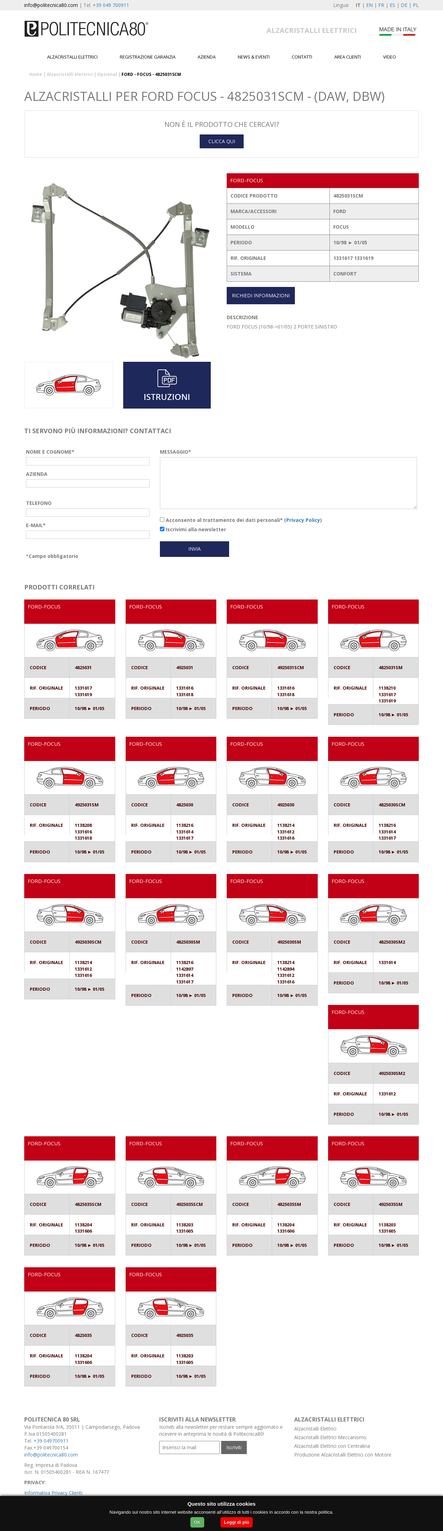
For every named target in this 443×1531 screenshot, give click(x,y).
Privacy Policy (303, 520)
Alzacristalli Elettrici (315, 1428)
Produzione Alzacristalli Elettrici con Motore (342, 1454)
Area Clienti (347, 57)
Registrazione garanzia (147, 57)
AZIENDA (36, 474)
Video (389, 57)
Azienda (207, 57)
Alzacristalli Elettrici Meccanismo (330, 1437)
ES (392, 5)
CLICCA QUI (221, 141)
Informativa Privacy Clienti (53, 1492)
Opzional (107, 74)
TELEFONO (39, 503)
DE (404, 5)
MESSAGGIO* (175, 451)
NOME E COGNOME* (50, 451)
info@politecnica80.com (51, 5)
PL (416, 5)
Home (35, 74)
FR (381, 5)
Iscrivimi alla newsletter (193, 529)
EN (369, 5)
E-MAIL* (36, 525)
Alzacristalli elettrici (72, 57)
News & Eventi (254, 57)
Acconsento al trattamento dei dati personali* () (241, 520)
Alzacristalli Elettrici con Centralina (332, 1446)
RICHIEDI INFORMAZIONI (261, 295)
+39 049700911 (51, 1440)
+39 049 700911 (111, 5)
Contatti (302, 57)
